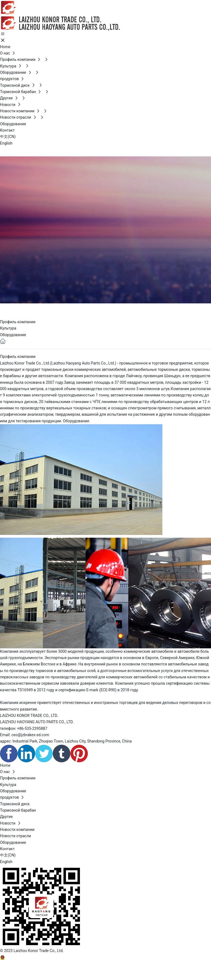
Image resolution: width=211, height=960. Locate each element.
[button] (204, 480)
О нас (14, 309)
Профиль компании (17, 322)
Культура (8, 328)
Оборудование (13, 335)
